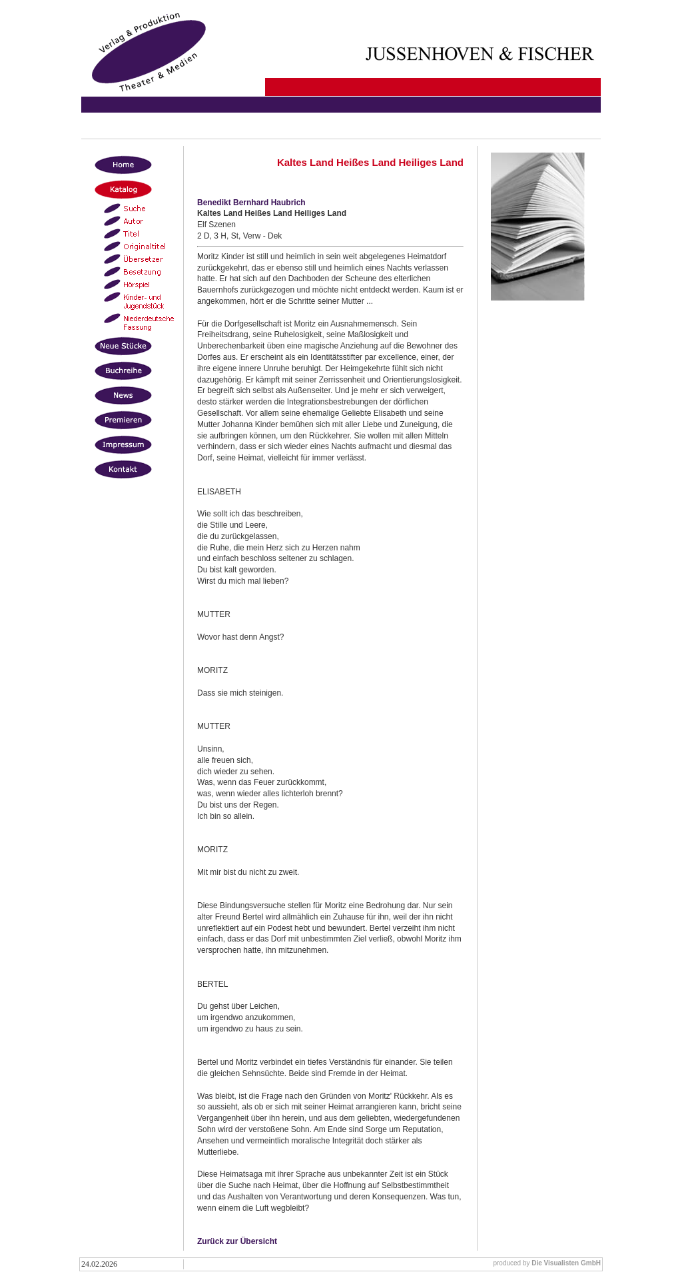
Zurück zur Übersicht (237, 1241)
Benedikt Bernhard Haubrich (251, 202)
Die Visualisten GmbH (566, 1263)
